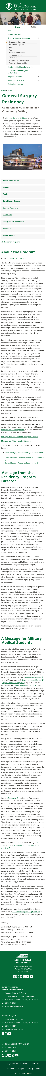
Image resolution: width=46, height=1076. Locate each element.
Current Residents (16, 55)
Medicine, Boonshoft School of (12, 990)
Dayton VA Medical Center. (25, 685)
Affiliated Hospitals (16, 45)
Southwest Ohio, (14, 798)
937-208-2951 (10, 1003)
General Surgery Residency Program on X (22, 463)
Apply (11, 50)
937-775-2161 (10, 1051)
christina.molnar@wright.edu (12, 430)
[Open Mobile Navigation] (43, 6)
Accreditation (37, 1063)
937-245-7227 (10, 1026)
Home (10, 30)
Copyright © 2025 (11, 1063)
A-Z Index (10, 1068)
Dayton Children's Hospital (13, 683)
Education (13, 58)
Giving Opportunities (16, 84)
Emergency (21, 1068)
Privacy (30, 1068)
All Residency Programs (10, 242)
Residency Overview (17, 42)
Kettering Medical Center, (33, 680)
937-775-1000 (23, 971)
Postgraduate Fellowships (19, 60)
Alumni (11, 47)
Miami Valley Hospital (33, 677)
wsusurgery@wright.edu (14, 1006)
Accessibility (24, 1063)
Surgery (10, 90)
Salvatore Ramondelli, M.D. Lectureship (18, 72)
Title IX (38, 1068)
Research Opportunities (18, 63)
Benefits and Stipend (17, 52)
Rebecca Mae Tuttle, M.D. (18, 258)
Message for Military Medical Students (16, 441)
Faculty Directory (14, 34)
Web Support (20, 1073)
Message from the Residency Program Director (19, 437)
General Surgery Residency (16, 118)
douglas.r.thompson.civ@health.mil (26, 912)
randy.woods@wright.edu (14, 1029)
